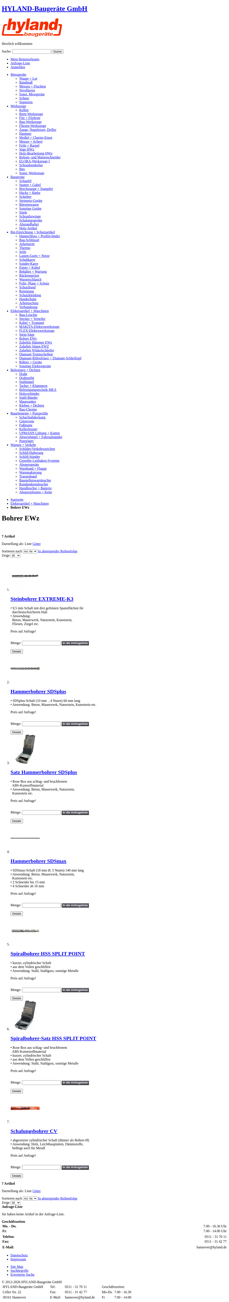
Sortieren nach (12, 551)
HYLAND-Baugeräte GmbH (44, 8)
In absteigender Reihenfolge (57, 551)
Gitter (37, 544)
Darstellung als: (13, 544)
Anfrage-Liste (20, 63)
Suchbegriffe (19, 1270)
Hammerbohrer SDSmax (38, 861)
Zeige (6, 555)
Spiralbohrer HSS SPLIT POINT (47, 953)
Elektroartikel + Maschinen (29, 503)
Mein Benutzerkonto (24, 59)
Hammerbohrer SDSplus (38, 691)
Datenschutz (19, 1255)
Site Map (16, 1267)
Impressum (18, 1259)
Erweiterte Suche (22, 1274)
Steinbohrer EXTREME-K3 (41, 599)
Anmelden (17, 67)
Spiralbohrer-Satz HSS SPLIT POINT (53, 1038)
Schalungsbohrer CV (33, 1131)
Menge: (15, 643)
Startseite (17, 499)
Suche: (6, 51)
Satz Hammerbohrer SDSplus (43, 772)
